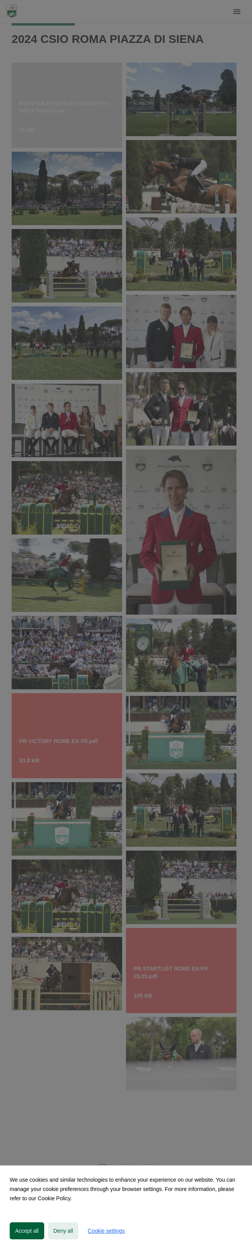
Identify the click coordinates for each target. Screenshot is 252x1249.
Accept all (27, 1231)
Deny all (63, 1231)
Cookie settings (106, 1231)
